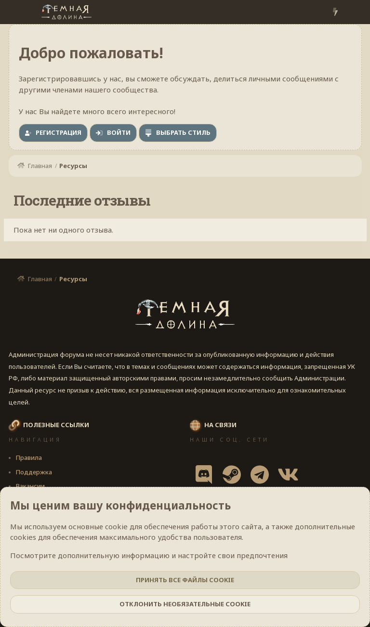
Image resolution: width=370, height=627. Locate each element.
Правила (28, 457)
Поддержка (33, 472)
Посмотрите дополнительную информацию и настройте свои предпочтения (149, 555)
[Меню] (17, 12)
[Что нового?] (335, 12)
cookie (116, 526)
